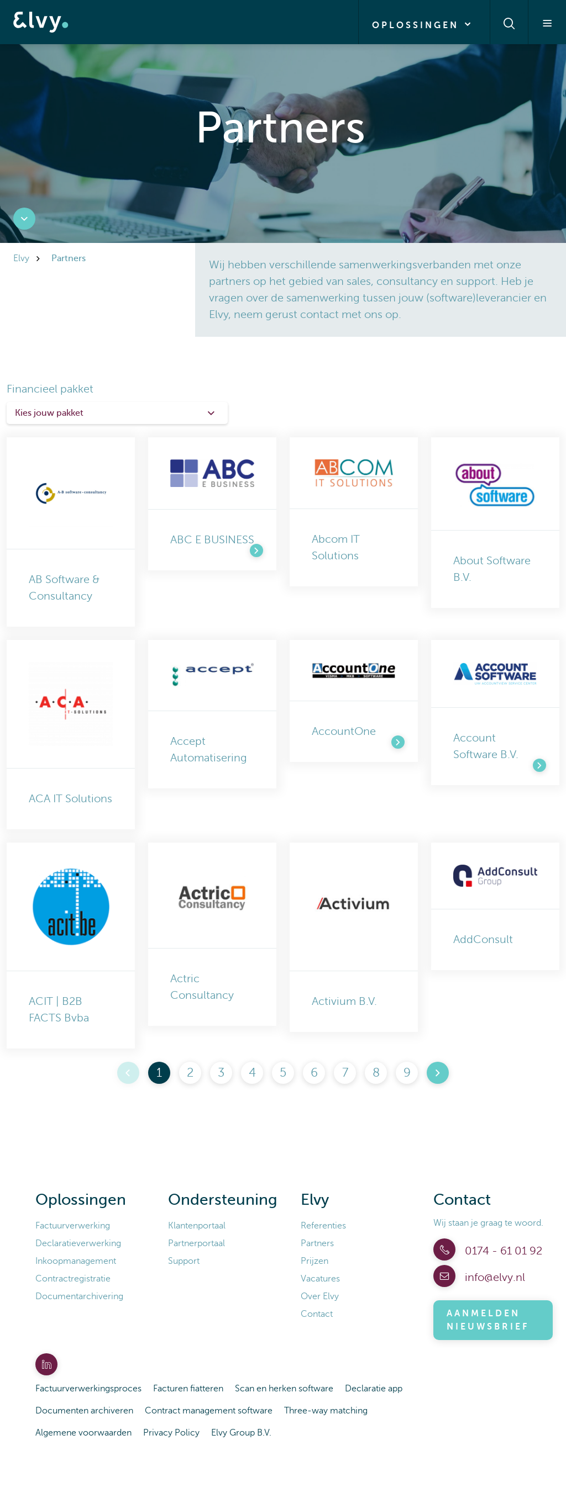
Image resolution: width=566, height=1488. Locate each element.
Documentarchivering (79, 1296)
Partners (317, 1243)
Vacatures (320, 1279)
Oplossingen (424, 24)
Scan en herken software (284, 1389)
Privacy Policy (171, 1433)
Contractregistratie (73, 1279)
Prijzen (314, 1261)
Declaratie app (373, 1389)
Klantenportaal (197, 1226)
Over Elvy (320, 1296)
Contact (317, 1314)
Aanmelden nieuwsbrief (488, 1320)
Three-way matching (326, 1411)
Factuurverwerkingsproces (88, 1389)
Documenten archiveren (84, 1411)
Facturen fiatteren (188, 1389)
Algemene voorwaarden (83, 1433)
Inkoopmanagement (75, 1261)
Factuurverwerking (72, 1226)
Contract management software (208, 1411)
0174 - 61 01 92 (502, 1251)
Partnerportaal (196, 1243)
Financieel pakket (50, 389)
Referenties (323, 1226)
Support (184, 1261)
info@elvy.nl (493, 1277)
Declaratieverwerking (78, 1243)
